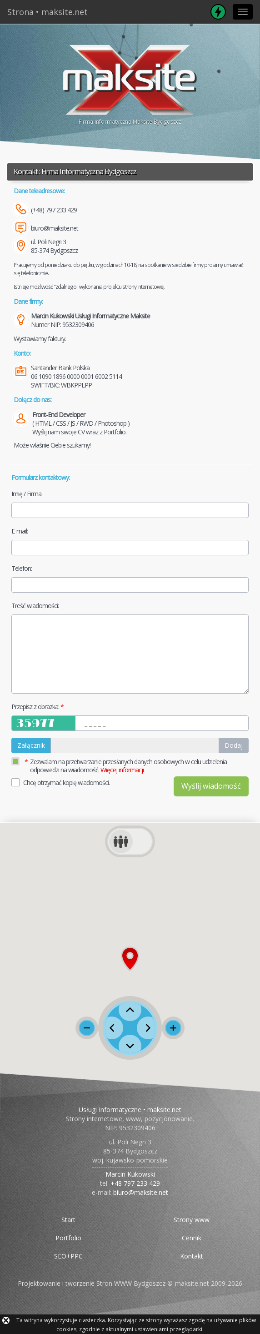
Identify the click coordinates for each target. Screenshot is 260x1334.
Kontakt (191, 1256)
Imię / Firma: (26, 493)
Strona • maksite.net (47, 11)
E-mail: (19, 531)
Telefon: (21, 568)
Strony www (192, 1219)
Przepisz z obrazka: (35, 706)
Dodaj (234, 745)
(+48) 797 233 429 (54, 210)
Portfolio (68, 1237)
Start (68, 1219)
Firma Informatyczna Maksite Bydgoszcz (130, 83)
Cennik (191, 1237)
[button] (130, 958)
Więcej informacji (122, 769)
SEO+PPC (68, 1256)
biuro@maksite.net (54, 228)
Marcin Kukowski (130, 1174)
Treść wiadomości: (35, 605)
